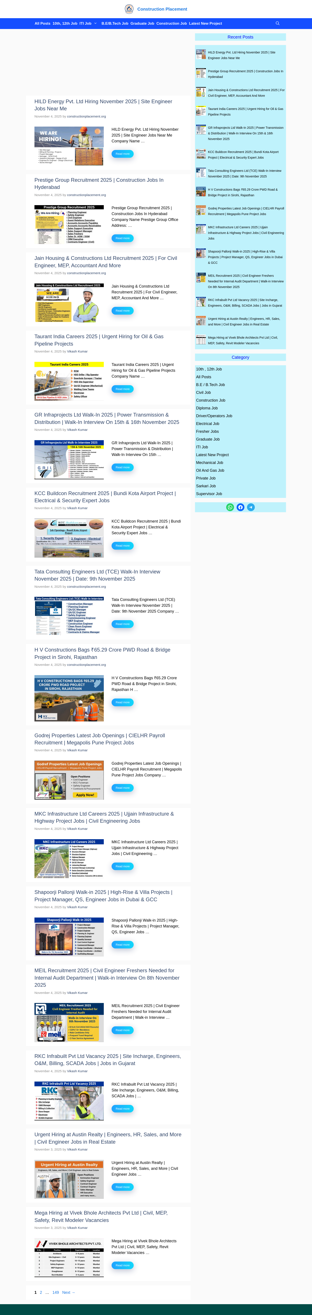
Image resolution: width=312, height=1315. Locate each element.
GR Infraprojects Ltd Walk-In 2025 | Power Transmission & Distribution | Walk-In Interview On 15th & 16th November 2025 (246, 133)
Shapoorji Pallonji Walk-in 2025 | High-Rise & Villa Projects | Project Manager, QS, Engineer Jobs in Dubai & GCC (245, 257)
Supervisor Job (209, 494)
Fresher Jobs (207, 431)
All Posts (42, 23)
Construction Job (171, 23)
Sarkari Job (206, 486)
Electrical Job (207, 424)
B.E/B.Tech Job (115, 23)
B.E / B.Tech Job (210, 385)
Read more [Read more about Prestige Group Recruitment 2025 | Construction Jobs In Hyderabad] (123, 238)
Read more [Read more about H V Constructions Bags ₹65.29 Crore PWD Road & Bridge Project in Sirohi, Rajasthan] (123, 702)
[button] (277, 23)
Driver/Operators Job (214, 416)
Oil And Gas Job (210, 470)
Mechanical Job (209, 462)
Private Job (206, 478)
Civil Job (203, 392)
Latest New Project (205, 23)
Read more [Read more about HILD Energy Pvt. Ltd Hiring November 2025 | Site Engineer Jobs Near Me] (123, 153)
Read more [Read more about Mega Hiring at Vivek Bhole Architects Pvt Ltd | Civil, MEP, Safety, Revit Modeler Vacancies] (123, 1265)
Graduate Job (142, 23)
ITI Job (89, 23)
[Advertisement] (108, 63)
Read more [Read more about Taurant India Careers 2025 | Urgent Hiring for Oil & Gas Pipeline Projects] (123, 389)
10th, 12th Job (65, 23)
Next (68, 1292)
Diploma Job (207, 408)
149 (56, 1292)
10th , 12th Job (209, 369)
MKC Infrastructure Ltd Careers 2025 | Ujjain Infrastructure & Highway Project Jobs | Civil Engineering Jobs (246, 232)
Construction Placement (162, 9)
